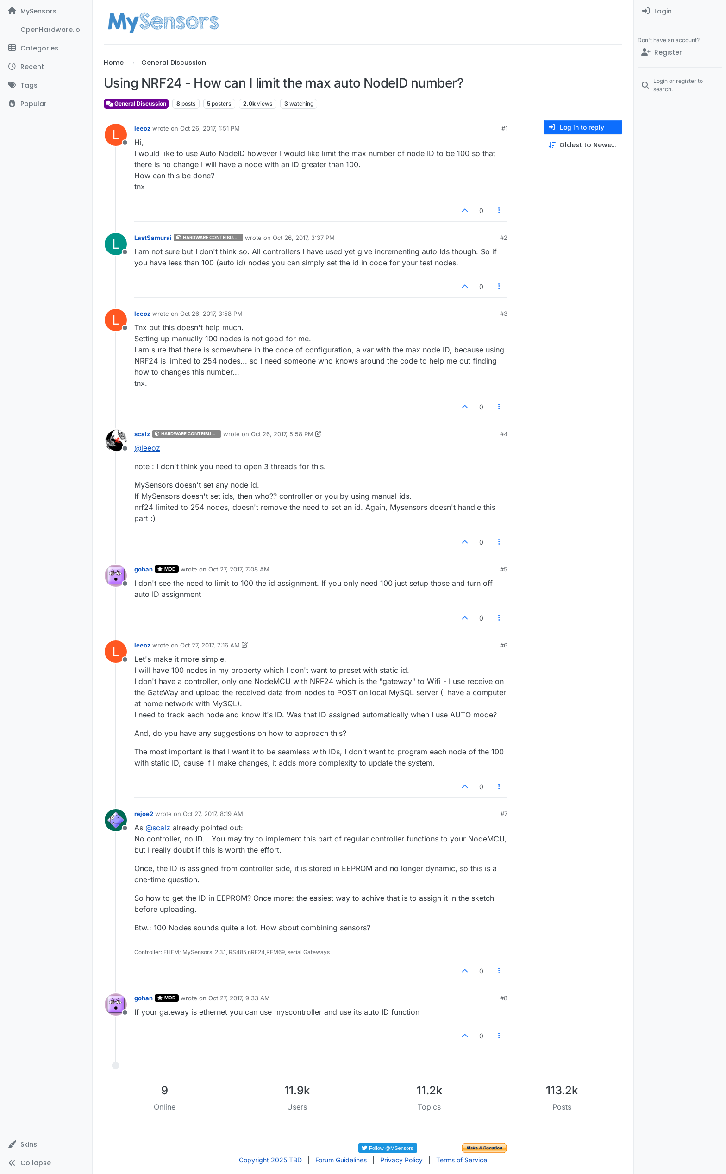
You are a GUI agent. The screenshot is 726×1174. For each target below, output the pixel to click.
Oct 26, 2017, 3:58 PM (211, 313)
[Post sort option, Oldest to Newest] (583, 145)
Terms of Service (461, 1160)
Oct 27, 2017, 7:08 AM (238, 569)
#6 (503, 645)
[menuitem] (680, 11)
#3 (503, 313)
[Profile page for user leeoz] (116, 135)
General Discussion (136, 103)
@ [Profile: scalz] (157, 827)
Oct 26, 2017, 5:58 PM (282, 434)
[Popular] (46, 103)
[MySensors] (46, 11)
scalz (142, 434)
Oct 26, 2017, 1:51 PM (210, 128)
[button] (46, 1144)
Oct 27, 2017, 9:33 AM (239, 998)
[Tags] (46, 85)
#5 (503, 569)
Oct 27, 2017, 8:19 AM (213, 813)
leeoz (142, 128)
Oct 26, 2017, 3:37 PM (304, 237)
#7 (504, 813)
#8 (503, 998)
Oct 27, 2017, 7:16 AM (210, 645)
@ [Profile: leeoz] (147, 447)
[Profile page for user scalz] (116, 440)
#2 (503, 237)
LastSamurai (153, 237)
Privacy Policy (401, 1160)
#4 (503, 434)
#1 (504, 128)
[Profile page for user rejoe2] (116, 820)
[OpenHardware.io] (46, 29)
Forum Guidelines (341, 1160)
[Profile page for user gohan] (116, 576)
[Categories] (46, 48)
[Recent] (46, 66)
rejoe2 (143, 813)
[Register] (680, 52)
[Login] (680, 11)
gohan (143, 569)
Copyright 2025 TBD (270, 1160)
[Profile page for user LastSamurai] (116, 244)
